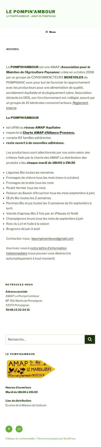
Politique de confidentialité (20, 438)
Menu (51, 31)
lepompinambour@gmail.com (53, 238)
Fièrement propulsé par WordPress (56, 438)
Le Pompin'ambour (30, 11)
